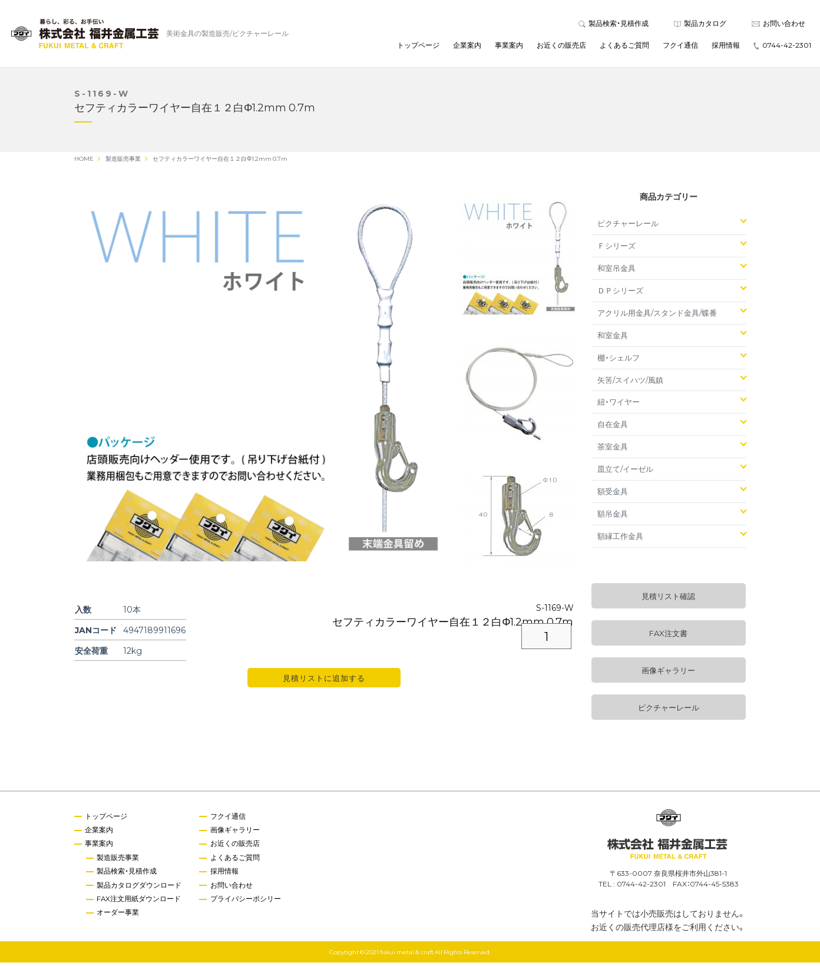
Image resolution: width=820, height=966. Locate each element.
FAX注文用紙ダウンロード (140, 903)
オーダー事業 (119, 917)
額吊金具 (612, 516)
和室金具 (612, 338)
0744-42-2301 (782, 46)
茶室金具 (612, 449)
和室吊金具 (616, 271)
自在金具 (612, 427)
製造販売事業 (119, 861)
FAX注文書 (668, 636)
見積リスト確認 (668, 599)
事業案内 (509, 46)
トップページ (418, 46)
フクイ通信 (680, 46)
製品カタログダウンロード (140, 889)
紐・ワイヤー (618, 405)
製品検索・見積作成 (613, 24)
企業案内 (467, 46)
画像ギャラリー (668, 673)
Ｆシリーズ (616, 248)
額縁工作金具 (620, 539)
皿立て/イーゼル (625, 472)
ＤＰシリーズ (620, 293)
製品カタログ (700, 24)
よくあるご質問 (624, 46)
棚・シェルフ (618, 360)
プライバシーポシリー (247, 903)
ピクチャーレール (628, 226)
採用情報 (726, 46)
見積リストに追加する (324, 681)
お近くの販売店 (561, 46)
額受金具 (612, 494)
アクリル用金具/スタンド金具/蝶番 (657, 316)
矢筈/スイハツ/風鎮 (630, 382)
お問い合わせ (778, 24)
